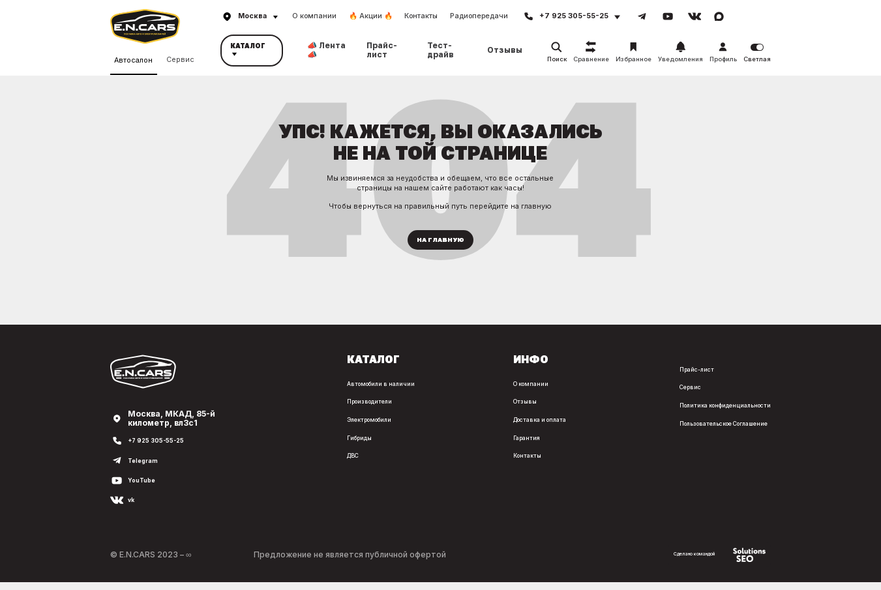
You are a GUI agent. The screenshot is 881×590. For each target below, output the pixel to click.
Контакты (421, 16)
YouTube (146, 488)
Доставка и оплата (475, 427)
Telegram (148, 468)
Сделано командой (704, 562)
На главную (440, 244)
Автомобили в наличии (277, 391)
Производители (263, 409)
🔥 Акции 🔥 (371, 16)
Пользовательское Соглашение (706, 430)
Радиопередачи (479, 16)
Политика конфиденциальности (705, 413)
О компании (314, 16)
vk (132, 508)
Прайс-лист (381, 50)
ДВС (240, 463)
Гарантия (454, 445)
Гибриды (249, 445)
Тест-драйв (440, 50)
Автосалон (133, 58)
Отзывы (504, 50)
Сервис (180, 58)
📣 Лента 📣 (326, 50)
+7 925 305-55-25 (164, 448)
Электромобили (264, 427)
